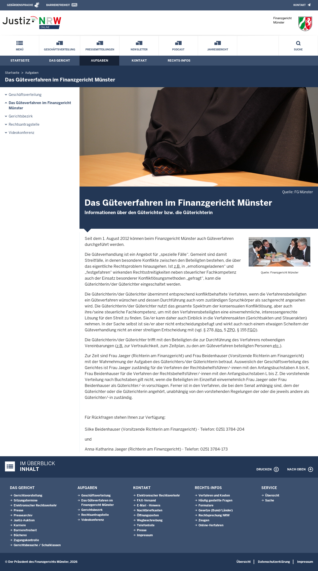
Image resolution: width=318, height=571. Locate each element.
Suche (298, 49)
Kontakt (299, 5)
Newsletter (139, 49)
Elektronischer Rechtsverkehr (35, 505)
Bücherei (20, 535)
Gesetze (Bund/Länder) (216, 510)
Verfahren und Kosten (214, 495)
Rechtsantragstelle (24, 124)
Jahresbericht (217, 49)
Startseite (20, 61)
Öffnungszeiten (148, 515)
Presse (18, 510)
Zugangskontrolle (26, 540)
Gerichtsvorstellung (28, 495)
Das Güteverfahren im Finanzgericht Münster (40, 105)
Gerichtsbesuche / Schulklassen (37, 545)
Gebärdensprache (20, 5)
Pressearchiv (23, 515)
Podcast (178, 49)
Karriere (20, 525)
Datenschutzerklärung (274, 562)
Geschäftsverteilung (59, 49)
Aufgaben (99, 61)
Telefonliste (146, 525)
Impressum (145, 535)
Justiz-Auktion (24, 520)
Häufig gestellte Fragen (215, 500)
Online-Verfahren (211, 525)
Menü (19, 49)
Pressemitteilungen (99, 49)
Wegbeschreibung (149, 520)
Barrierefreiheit (58, 5)
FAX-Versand (146, 500)
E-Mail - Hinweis (148, 505)
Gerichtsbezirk (21, 116)
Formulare (206, 505)
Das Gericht (59, 61)
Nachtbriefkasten (149, 510)
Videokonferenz (21, 132)
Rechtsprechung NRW (214, 515)
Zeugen (204, 520)
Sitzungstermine (26, 500)
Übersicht (272, 495)
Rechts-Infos (179, 61)
